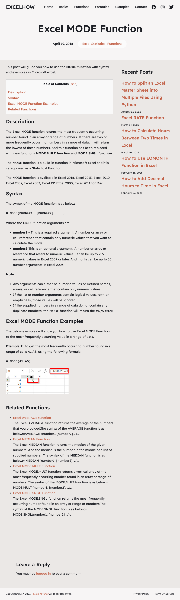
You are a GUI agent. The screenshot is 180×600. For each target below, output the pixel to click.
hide (73, 84)
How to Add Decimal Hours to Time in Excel (144, 182)
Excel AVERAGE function (32, 418)
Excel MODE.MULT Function (34, 466)
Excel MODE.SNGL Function (34, 493)
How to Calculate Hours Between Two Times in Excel (145, 138)
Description (17, 92)
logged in (43, 574)
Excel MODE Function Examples (33, 103)
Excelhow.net (41, 593)
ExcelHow (20, 7)
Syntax (13, 98)
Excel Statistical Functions (102, 44)
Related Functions (22, 109)
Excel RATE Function (142, 117)
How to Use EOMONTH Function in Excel (145, 161)
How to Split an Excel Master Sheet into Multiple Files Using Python (143, 93)
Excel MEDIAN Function (31, 439)
